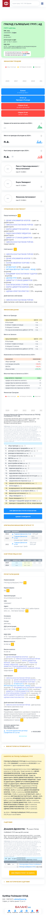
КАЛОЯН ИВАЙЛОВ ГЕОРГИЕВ (17, 263)
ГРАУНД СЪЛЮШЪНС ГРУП (27, 867)
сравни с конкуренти (23, 516)
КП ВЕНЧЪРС (11, 267)
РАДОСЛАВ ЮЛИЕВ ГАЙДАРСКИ (18, 233)
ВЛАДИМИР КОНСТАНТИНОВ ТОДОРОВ (21, 274)
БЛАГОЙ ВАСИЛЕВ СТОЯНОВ (17, 285)
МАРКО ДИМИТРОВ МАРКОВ (17, 229)
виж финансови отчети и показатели (23, 510)
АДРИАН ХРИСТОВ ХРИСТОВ (17, 291)
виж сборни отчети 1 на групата (23, 873)
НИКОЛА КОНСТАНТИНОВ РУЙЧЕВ (19, 225)
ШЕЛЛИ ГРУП (11, 278)
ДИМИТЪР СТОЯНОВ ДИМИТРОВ (19, 238)
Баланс (23, 92)
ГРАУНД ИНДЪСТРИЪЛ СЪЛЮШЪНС (30, 864)
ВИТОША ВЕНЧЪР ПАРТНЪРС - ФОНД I (21, 269)
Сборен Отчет (23, 106)
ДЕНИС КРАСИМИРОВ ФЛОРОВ (18, 220)
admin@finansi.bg (20, 899)
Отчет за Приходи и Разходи (23, 99)
